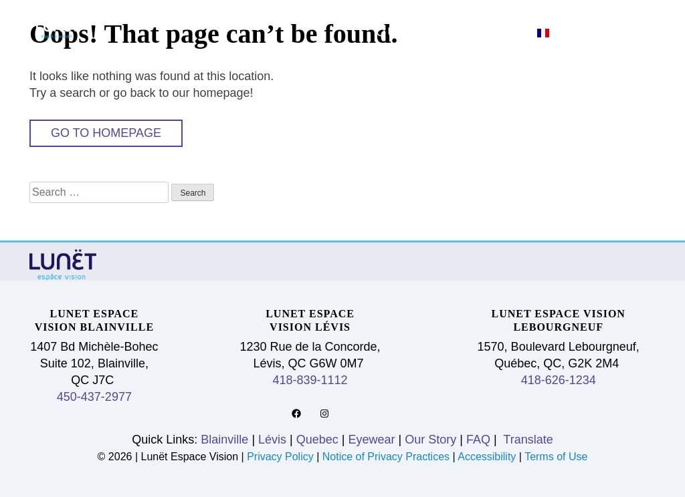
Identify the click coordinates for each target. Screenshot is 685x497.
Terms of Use (555, 456)
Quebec (515, 14)
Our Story (420, 32)
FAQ (501, 32)
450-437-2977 (94, 396)
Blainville (355, 14)
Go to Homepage (106, 133)
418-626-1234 (558, 380)
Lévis (441, 14)
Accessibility (487, 456)
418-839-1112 (310, 380)
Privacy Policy (281, 456)
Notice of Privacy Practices (386, 456)
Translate (526, 439)
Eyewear (605, 14)
